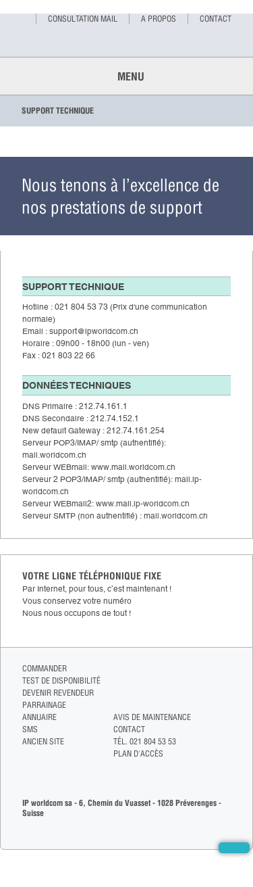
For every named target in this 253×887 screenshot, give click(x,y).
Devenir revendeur (58, 693)
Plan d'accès (138, 753)
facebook (225, 669)
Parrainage (44, 705)
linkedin (225, 694)
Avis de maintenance (152, 717)
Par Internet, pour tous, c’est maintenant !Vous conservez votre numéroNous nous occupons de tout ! (96, 601)
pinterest (225, 707)
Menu (126, 76)
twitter (225, 682)
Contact (215, 19)
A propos (158, 19)
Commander (44, 668)
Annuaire (39, 717)
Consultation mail (82, 19)
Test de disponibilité (61, 680)
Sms (30, 729)
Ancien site (43, 741)
